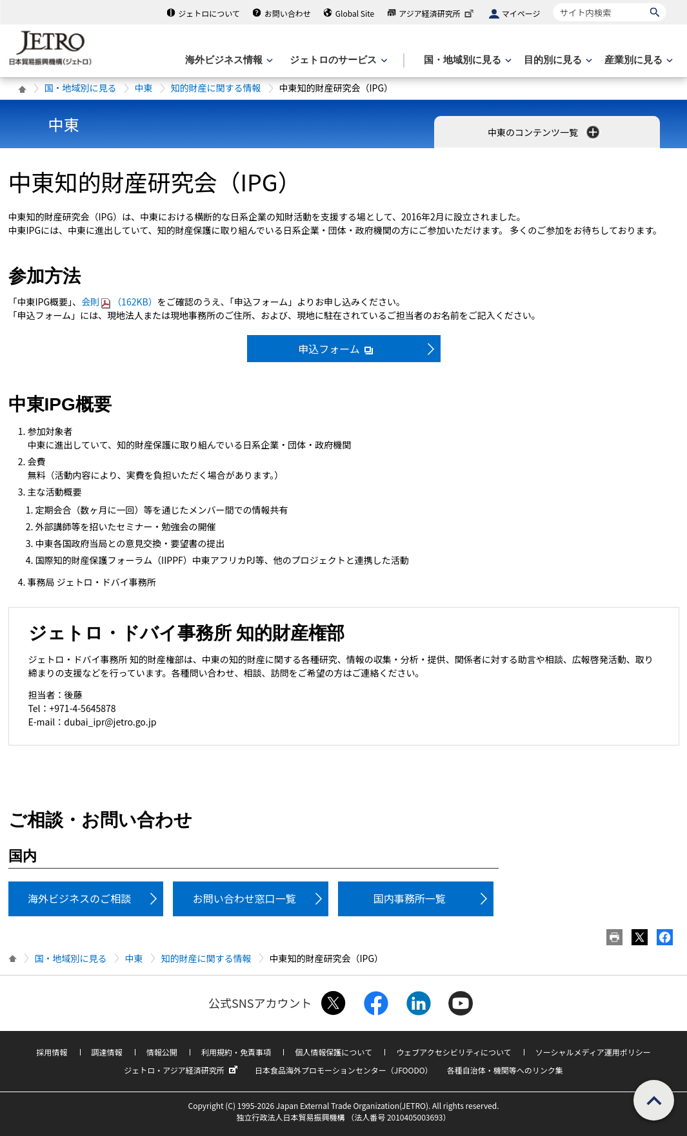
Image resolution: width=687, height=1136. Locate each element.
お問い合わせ (287, 13)
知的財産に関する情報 (216, 87)
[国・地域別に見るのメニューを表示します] (466, 60)
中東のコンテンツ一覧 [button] (545, 132)
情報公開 (161, 1051)
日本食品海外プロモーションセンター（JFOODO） (344, 1069)
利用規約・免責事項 (236, 1051)
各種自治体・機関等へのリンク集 (505, 1069)
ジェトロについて (209, 13)
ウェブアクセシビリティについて (453, 1051)
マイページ (521, 13)
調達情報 (107, 1051)
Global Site (354, 13)
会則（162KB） (119, 301)
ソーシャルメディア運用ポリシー (593, 1051)
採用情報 (51, 1051)
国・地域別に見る (81, 87)
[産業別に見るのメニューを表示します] (637, 60)
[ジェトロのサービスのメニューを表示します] (337, 60)
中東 (144, 87)
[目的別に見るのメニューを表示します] (557, 60)
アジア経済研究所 (437, 13)
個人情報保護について (333, 1051)
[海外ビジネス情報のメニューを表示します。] (227, 60)
